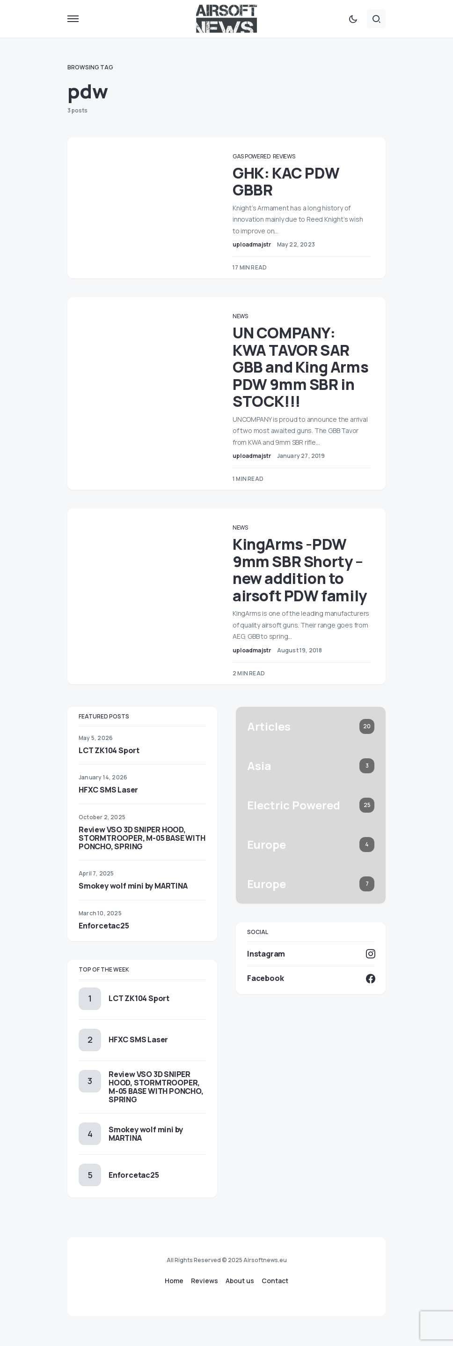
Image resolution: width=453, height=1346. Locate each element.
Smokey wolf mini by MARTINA (133, 903)
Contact (275, 1281)
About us (240, 1281)
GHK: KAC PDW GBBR (294, 181)
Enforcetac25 (104, 942)
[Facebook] (310, 995)
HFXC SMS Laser (108, 807)
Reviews (292, 156)
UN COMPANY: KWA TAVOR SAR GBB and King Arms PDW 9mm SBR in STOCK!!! (299, 366)
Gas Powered (260, 156)
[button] (73, 19)
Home (174, 1281)
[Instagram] (310, 971)
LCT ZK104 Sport (109, 768)
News (249, 316)
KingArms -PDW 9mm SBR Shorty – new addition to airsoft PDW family (302, 578)
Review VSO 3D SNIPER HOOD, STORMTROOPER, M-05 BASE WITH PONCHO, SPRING (142, 854)
